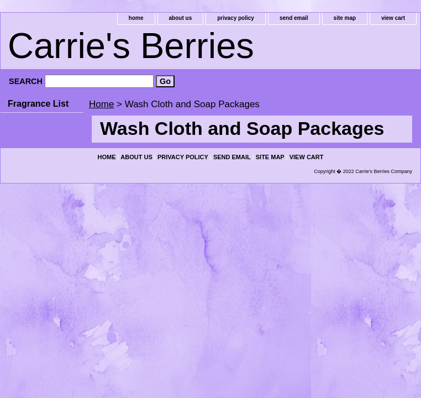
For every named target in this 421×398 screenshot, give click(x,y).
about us (180, 18)
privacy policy (235, 18)
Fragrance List (38, 103)
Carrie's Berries (131, 45)
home (136, 18)
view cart (393, 18)
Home (101, 104)
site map (345, 18)
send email (294, 18)
